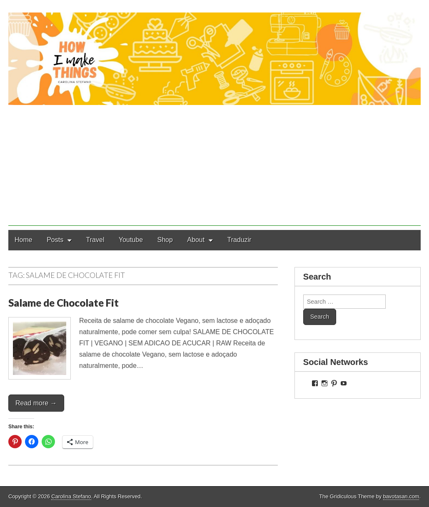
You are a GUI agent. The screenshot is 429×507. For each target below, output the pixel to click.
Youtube (131, 239)
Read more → (36, 403)
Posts (55, 239)
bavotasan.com (401, 496)
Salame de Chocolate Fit (63, 303)
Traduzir (239, 239)
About (196, 239)
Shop (165, 239)
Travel (95, 239)
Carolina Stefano (71, 496)
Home (23, 239)
